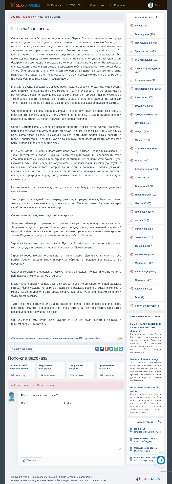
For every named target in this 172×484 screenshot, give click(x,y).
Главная (54, 5)
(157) (144, 211)
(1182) (148, 88)
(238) (147, 169)
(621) (145, 80)
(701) (144, 177)
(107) (146, 59)
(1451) (147, 17)
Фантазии (73, 338)
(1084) (145, 271)
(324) (144, 186)
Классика (19, 338)
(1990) (143, 203)
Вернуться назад (21, 348)
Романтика (43, 338)
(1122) (144, 263)
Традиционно (58, 338)
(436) (141, 160)
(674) (146, 114)
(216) (142, 131)
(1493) (143, 123)
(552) (144, 229)
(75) (145, 51)
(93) (146, 42)
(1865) (144, 97)
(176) (145, 34)
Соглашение (95, 5)
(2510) (142, 140)
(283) (144, 237)
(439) (143, 280)
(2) (139, 297)
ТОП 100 (73, 5)
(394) (144, 106)
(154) (144, 254)
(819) (143, 288)
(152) (144, 246)
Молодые (31, 338)
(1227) (147, 194)
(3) (147, 305)
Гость (154, 5)
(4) (141, 25)
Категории (118, 5)
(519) (142, 220)
